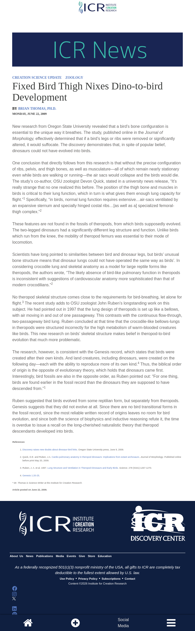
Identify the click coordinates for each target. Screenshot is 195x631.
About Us (16, 556)
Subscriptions (111, 578)
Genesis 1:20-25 (30, 475)
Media (60, 556)
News (29, 556)
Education (105, 556)
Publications (44, 556)
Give (82, 556)
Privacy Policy (88, 578)
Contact (130, 578)
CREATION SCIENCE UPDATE (36, 78)
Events (71, 556)
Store (91, 556)
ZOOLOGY (74, 78)
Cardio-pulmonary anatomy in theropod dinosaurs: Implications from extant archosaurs (95, 457)
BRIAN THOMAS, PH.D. (37, 109)
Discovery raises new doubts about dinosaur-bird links (49, 449)
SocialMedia (123, 623)
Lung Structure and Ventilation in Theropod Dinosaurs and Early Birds (82, 468)
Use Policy (67, 578)
